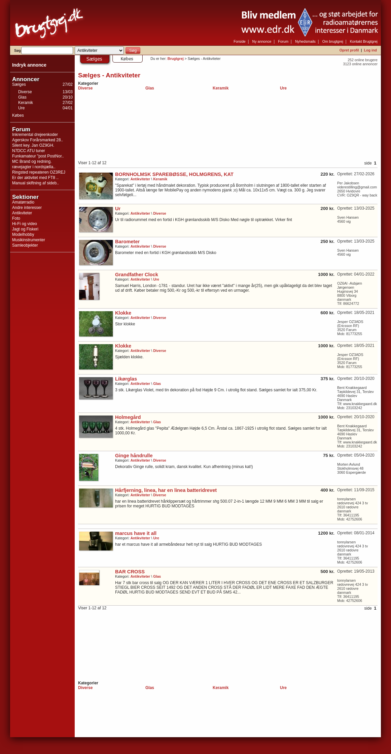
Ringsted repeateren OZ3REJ (38, 172)
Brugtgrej (176, 59)
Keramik (25, 102)
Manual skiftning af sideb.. (35, 183)
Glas (22, 97)
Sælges (19, 84)
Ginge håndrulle (134, 455)
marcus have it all (135, 533)
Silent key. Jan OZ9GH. (33, 145)
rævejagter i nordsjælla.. (34, 167)
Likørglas (126, 379)
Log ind (370, 50)
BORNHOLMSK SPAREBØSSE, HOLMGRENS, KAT (174, 174)
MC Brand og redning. (31, 161)
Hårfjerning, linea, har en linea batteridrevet (166, 490)
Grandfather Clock (136, 274)
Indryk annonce (29, 65)
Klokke (123, 313)
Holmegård (128, 417)
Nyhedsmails (305, 41)
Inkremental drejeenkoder (35, 134)
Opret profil (349, 50)
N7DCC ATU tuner (28, 150)
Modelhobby (23, 234)
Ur (117, 208)
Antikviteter (22, 213)
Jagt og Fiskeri (25, 229)
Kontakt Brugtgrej (364, 41)
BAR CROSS (130, 571)
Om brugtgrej (332, 41)
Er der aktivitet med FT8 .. (35, 177)
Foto (16, 218)
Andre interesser (27, 207)
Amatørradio (23, 202)
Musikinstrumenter (28, 240)
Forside (240, 41)
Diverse (25, 91)
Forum (283, 41)
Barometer (127, 241)
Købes (18, 115)
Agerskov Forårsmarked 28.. (37, 140)
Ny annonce (262, 41)
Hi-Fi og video (24, 223)
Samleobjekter (25, 245)
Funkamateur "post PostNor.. (38, 156)
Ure (21, 108)
